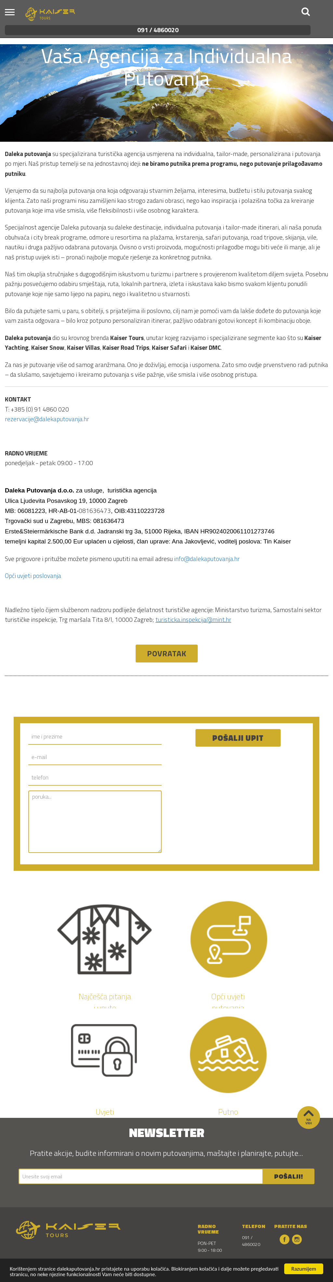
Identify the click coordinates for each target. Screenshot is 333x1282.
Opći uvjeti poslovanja (33, 575)
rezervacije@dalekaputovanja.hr (47, 419)
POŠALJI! (288, 1176)
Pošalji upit (238, 738)
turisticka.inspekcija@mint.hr (193, 619)
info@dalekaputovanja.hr (207, 558)
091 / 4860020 (158, 30)
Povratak (166, 653)
